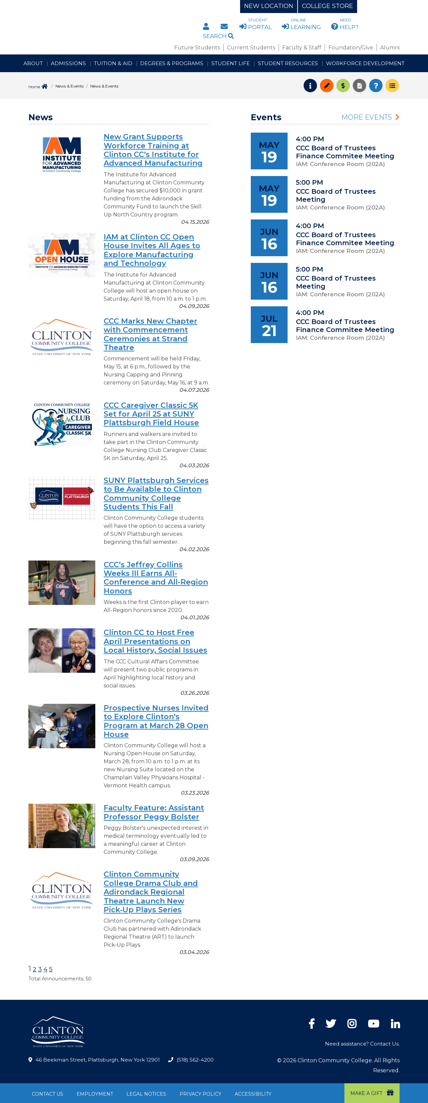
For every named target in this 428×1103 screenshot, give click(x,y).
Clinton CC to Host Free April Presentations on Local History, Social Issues (155, 641)
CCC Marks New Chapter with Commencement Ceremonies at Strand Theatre (150, 334)
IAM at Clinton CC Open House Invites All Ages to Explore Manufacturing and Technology (152, 250)
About (33, 63)
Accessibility (253, 1094)
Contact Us (47, 1094)
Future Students (197, 47)
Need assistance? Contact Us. (362, 1044)
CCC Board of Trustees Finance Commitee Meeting (345, 152)
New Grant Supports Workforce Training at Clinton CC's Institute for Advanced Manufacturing (153, 150)
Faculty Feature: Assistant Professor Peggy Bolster (154, 812)
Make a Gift (372, 1092)
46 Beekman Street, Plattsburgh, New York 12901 (97, 1060)
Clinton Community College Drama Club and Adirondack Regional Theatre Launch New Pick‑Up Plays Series (151, 892)
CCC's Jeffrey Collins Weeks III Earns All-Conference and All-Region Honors (156, 578)
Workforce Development (365, 63)
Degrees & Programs (171, 63)
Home (34, 86)
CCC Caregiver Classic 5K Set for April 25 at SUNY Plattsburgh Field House (151, 414)
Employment (95, 1094)
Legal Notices (146, 1094)
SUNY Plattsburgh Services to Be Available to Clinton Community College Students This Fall (156, 493)
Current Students (251, 47)
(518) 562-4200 (195, 1060)
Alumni (390, 47)
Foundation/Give (350, 47)
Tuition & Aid (113, 63)
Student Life (230, 63)
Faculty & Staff (301, 47)
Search (218, 36)
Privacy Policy (200, 1094)
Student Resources (288, 63)
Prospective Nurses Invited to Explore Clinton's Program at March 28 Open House (156, 721)
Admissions (68, 63)
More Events (366, 117)
